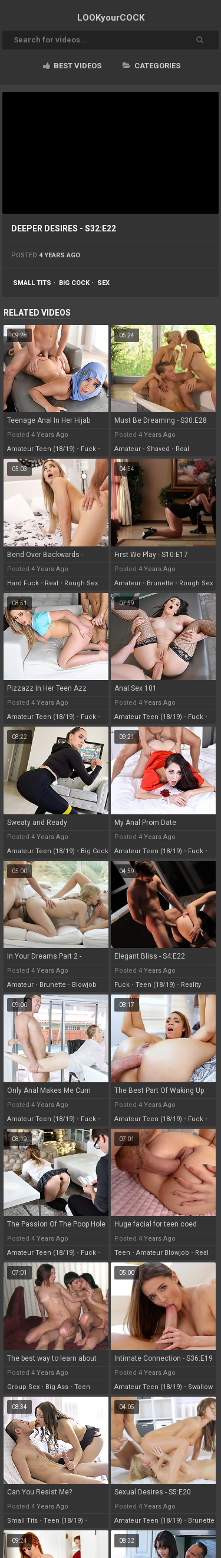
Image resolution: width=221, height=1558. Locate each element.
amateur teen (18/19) (41, 449)
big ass (56, 1387)
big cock (74, 283)
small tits (32, 283)
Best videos (72, 65)
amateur (127, 449)
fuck (88, 449)
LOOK (110, 17)
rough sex (81, 583)
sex (103, 283)
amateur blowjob (162, 1253)
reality (191, 985)
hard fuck (23, 583)
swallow (200, 1387)
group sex (23, 1387)
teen (122, 1253)
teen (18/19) (155, 985)
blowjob (84, 985)
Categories (151, 65)
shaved (158, 449)
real (182, 449)
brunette (160, 583)
